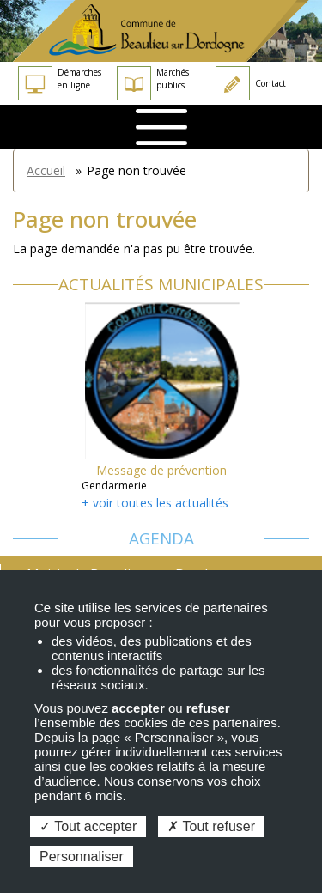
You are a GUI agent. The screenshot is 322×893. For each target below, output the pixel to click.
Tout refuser (211, 826)
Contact (251, 83)
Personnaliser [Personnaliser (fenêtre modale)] (81, 856)
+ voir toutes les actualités (155, 503)
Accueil (46, 170)
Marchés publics (153, 83)
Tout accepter (88, 826)
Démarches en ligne (59, 83)
